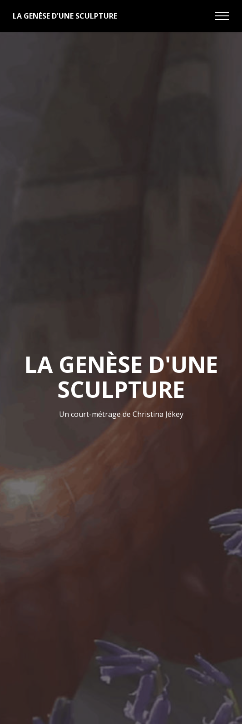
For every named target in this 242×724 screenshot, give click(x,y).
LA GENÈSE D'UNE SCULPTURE (65, 16)
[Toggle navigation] (222, 15)
